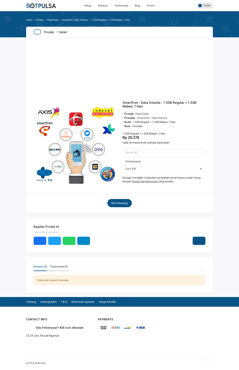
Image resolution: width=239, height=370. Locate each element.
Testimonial (121, 5)
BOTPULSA (31, 363)
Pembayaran (133, 161)
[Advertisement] (119, 65)
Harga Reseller (107, 301)
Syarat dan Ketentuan (145, 181)
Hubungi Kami (49, 301)
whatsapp (29, 344)
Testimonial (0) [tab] (59, 266)
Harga (87, 5)
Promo (151, 5)
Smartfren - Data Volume (75, 20)
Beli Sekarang (119, 203)
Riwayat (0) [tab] (40, 266)
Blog (137, 5)
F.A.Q (64, 301)
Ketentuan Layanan (83, 301)
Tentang (31, 301)
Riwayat (103, 5)
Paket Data (52, 20)
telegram (26, 344)
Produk (39, 20)
